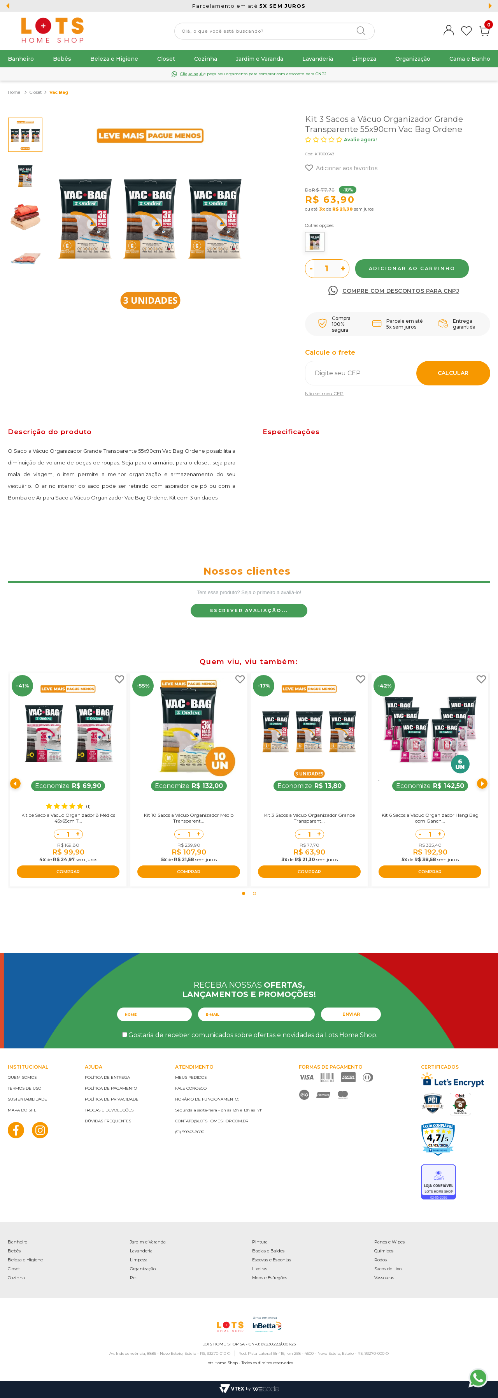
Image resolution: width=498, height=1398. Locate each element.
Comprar (412, 268)
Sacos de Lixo (388, 1268)
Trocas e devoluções (109, 1110)
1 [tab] (243, 893)
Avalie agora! (360, 139)
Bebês (62, 58)
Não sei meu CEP (324, 393)
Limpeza (364, 58)
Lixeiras (259, 1268)
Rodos (380, 1260)
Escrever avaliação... (249, 610)
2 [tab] (254, 893)
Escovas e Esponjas (271, 1260)
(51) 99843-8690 (189, 1131)
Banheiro (21, 58)
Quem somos (22, 1077)
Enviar (351, 1014)
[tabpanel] (68, 779)
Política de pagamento (111, 1088)
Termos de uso (24, 1088)
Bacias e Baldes (268, 1251)
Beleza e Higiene (114, 58)
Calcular (453, 372)
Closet (166, 58)
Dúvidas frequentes (108, 1121)
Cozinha (205, 58)
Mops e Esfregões (269, 1277)
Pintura (260, 1242)
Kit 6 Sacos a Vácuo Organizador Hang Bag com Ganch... (430, 818)
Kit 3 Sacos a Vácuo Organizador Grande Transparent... (309, 818)
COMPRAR (68, 871)
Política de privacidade (112, 1099)
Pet (133, 1277)
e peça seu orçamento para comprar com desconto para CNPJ (253, 73)
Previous (15, 783)
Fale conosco (191, 1088)
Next (482, 783)
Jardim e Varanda (259, 58)
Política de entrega (107, 1077)
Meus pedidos (191, 1077)
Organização (412, 58)
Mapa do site (22, 1110)
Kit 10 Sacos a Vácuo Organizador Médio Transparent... (188, 818)
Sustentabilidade (27, 1099)
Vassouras (384, 1277)
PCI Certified (432, 1103)
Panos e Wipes (389, 1242)
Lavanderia (317, 58)
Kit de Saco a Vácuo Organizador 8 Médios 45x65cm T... (68, 818)
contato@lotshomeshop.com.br (211, 1121)
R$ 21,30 (342, 209)
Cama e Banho (469, 58)
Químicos (383, 1251)
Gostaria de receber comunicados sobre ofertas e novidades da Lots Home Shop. (252, 1035)
